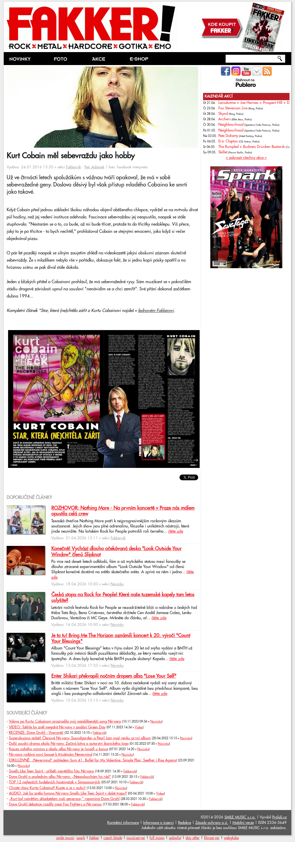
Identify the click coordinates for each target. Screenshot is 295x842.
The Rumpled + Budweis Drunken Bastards (251, 147)
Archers (224, 119)
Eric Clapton (228, 141)
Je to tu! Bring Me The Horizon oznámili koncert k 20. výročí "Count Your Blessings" (120, 638)
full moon (157, 838)
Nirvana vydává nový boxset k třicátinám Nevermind (50, 755)
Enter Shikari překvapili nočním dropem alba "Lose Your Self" (113, 676)
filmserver (212, 838)
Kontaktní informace (123, 823)
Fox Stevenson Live (232, 108)
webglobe (231, 838)
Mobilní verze (243, 823)
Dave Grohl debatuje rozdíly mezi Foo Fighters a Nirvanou (55, 804)
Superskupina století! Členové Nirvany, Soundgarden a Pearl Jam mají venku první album (80, 738)
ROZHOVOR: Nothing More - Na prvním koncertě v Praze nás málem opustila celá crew (122, 511)
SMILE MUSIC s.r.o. (240, 817)
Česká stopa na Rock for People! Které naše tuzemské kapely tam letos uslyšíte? (122, 597)
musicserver (135, 838)
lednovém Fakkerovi (156, 310)
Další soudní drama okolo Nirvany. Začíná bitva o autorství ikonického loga (68, 744)
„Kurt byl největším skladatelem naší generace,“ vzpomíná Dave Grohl (64, 799)
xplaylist (175, 838)
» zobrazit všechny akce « (246, 158)
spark (80, 838)
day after (193, 838)
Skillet (222, 152)
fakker (94, 838)
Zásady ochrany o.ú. (211, 823)
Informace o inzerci (158, 823)
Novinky (117, 584)
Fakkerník (73, 167)
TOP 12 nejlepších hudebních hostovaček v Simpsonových (54, 782)
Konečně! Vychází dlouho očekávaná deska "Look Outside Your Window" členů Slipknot (116, 551)
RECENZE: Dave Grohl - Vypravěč (36, 733)
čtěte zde (175, 531)
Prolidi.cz (279, 817)
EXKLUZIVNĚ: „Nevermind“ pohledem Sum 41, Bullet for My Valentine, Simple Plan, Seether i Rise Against (93, 760)
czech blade (112, 838)
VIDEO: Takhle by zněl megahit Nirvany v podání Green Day (57, 727)
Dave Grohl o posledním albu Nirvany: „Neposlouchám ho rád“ (60, 777)
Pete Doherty (228, 136)
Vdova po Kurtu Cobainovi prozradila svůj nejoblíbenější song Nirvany (65, 721)
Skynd (223, 114)
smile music (65, 838)
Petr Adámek (94, 167)
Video (139, 727)
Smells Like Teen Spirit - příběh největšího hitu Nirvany (51, 771)
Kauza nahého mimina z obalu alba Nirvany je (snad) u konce (58, 749)
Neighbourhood (230, 125)
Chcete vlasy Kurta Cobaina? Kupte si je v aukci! (47, 788)
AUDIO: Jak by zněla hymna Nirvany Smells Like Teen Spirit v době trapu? (68, 793)
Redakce (184, 823)
